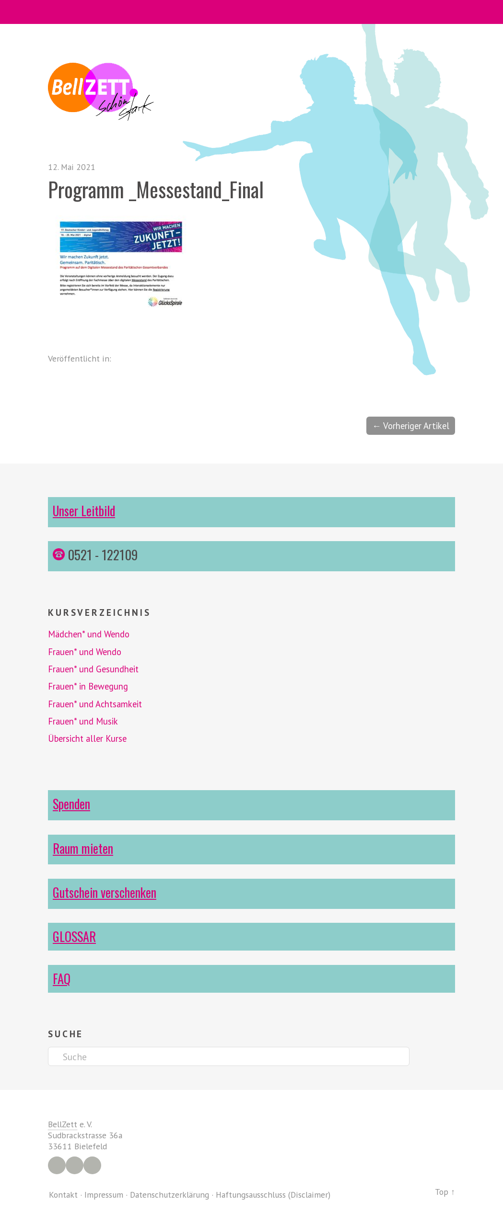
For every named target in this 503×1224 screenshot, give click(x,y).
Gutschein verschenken (106, 891)
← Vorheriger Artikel (409, 426)
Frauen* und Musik (83, 721)
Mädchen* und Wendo (90, 634)
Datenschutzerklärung (172, 1194)
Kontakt (63, 1194)
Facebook (57, 1165)
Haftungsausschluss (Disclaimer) (279, 1194)
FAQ (61, 977)
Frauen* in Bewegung (89, 686)
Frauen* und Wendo (86, 651)
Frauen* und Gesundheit (94, 669)
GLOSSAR (75, 935)
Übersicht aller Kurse (89, 738)
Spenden (72, 803)
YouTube (92, 1165)
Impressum (104, 1194)
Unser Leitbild (85, 511)
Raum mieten (83, 847)
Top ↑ (445, 1191)
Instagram (74, 1165)
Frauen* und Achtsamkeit (96, 704)
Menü (251, 12)
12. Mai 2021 (72, 166)
